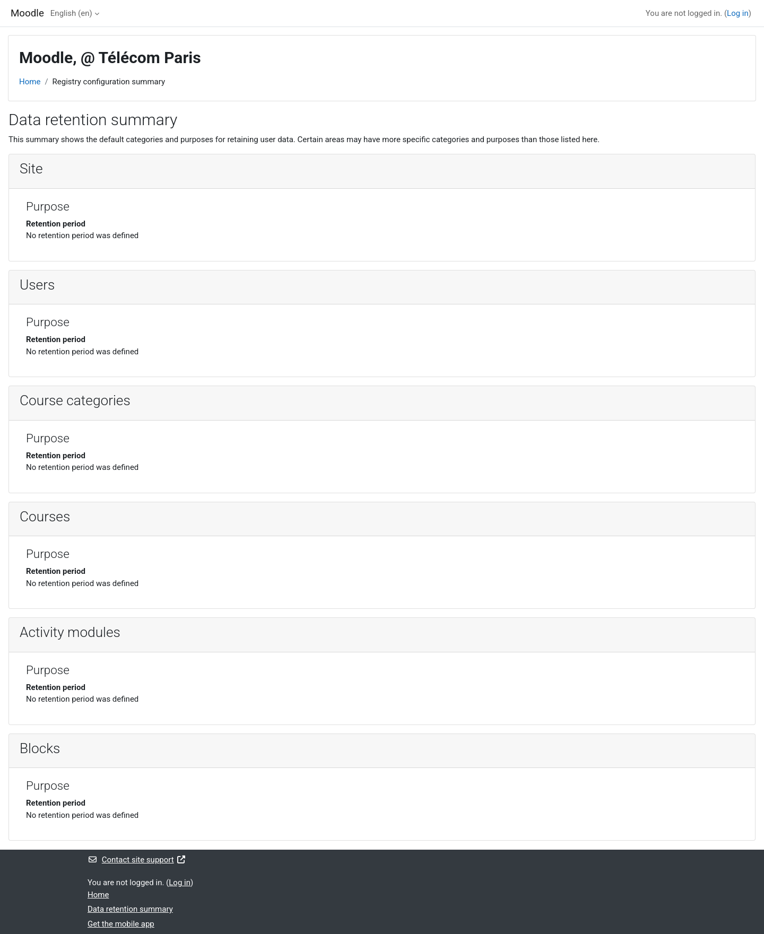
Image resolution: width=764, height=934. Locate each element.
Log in (738, 13)
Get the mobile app (121, 924)
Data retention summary (130, 909)
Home (29, 81)
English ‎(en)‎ (71, 13)
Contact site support (137, 860)
